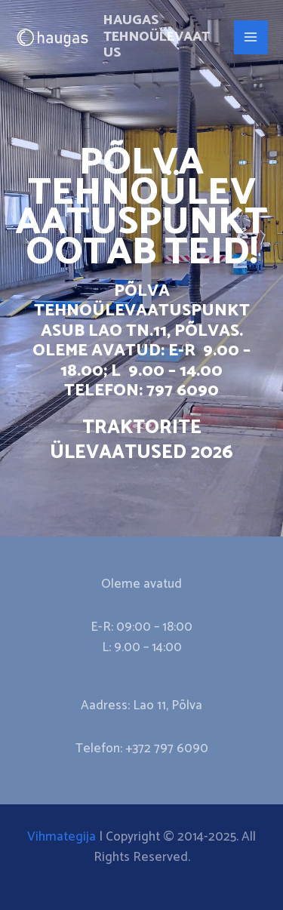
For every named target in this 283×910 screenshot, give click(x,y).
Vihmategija (61, 836)
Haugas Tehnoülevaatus (156, 36)
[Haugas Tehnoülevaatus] (53, 37)
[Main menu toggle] (251, 37)
